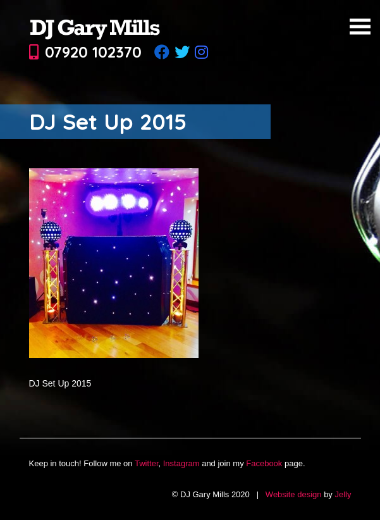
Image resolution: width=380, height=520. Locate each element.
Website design (294, 494)
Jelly (342, 494)
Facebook (264, 463)
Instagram (181, 463)
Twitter (147, 463)
